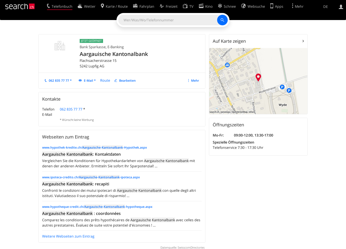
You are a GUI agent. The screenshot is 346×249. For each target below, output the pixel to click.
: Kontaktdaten (81, 154)
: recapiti (75, 183)
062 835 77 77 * (60, 80)
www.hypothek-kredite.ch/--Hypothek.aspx (94, 147)
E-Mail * (90, 80)
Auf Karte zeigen (229, 41)
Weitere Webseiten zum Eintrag (68, 236)
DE (325, 6)
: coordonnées (81, 213)
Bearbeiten (127, 80)
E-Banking (115, 46)
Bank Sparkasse (93, 46)
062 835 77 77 (71, 109)
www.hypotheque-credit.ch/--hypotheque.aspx (97, 207)
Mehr (195, 80)
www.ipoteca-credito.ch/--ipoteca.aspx (91, 177)
